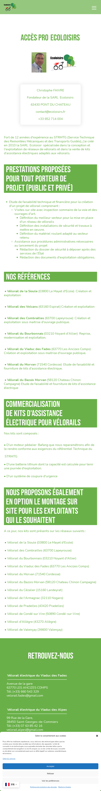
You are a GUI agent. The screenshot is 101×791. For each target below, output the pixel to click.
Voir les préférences (50, 781)
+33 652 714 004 (50, 119)
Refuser (50, 773)
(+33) (16, 726)
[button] (97, 735)
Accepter (50, 766)
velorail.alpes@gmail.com (25, 730)
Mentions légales (64, 787)
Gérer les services (9, 759)
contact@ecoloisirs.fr (50, 112)
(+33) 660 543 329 (25, 691)
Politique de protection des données (43, 787)
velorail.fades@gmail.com (25, 695)
